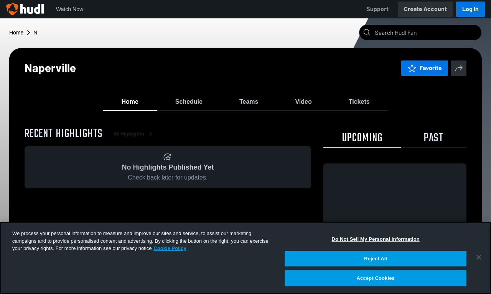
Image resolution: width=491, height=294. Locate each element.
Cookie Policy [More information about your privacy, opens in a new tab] (169, 248)
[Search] (426, 32)
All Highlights (134, 137)
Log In (470, 9)
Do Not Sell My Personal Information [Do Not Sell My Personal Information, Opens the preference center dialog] (376, 239)
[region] (245, 258)
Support (377, 9)
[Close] (478, 257)
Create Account (425, 9)
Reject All (375, 258)
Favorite (424, 68)
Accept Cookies (376, 278)
